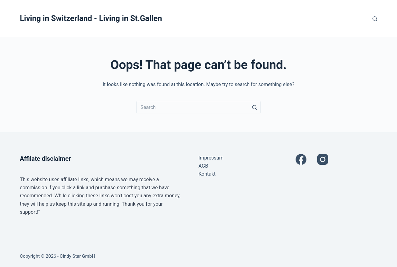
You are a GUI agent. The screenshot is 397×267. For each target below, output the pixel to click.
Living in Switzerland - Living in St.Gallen (91, 18)
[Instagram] (322, 159)
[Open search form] (374, 18)
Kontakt (207, 174)
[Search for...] (198, 107)
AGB (203, 166)
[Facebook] (301, 159)
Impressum (211, 158)
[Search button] (254, 107)
